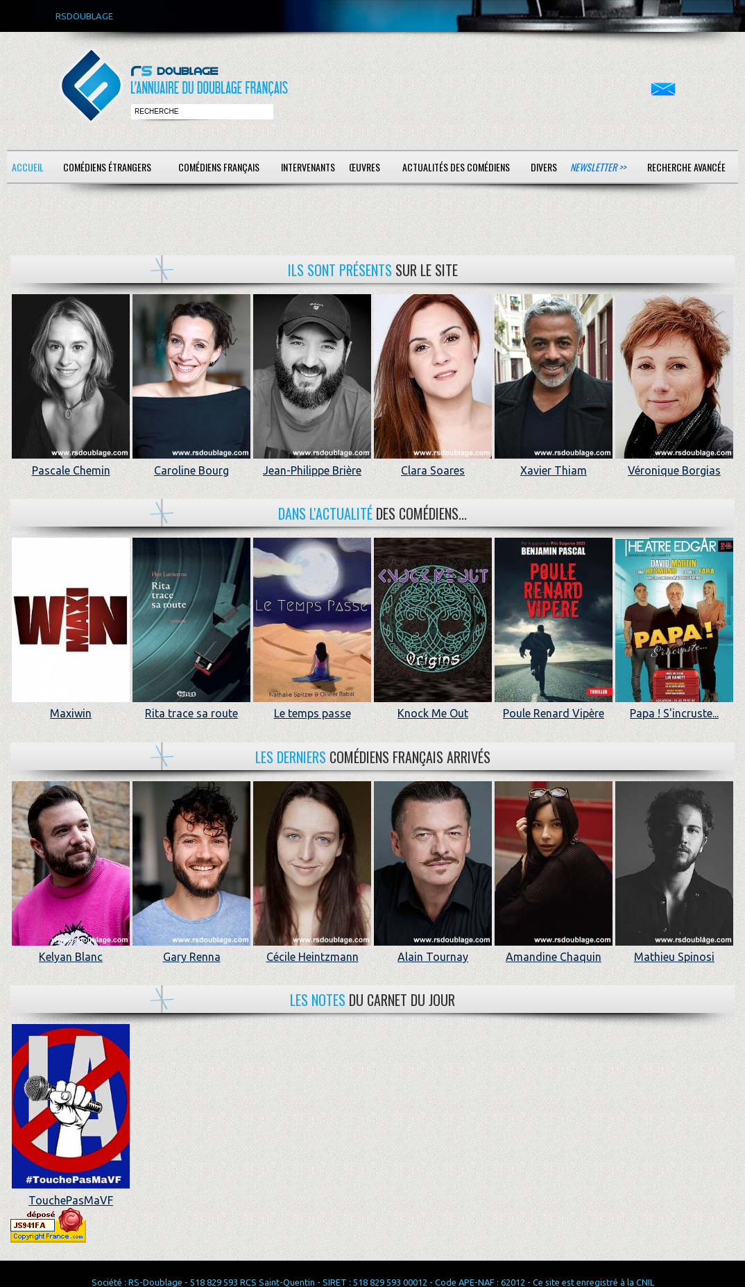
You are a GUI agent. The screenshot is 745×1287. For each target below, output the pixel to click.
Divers (544, 167)
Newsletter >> (598, 167)
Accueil (28, 167)
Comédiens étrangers (107, 167)
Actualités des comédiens (456, 167)
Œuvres (364, 167)
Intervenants (308, 167)
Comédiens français (218, 167)
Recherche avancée (686, 167)
